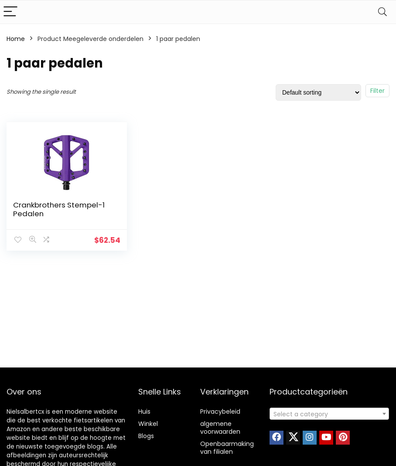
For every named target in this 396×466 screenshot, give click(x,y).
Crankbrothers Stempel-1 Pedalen (59, 209)
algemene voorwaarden (220, 427)
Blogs (146, 436)
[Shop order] (318, 92)
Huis (144, 411)
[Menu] (10, 12)
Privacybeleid (220, 411)
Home (16, 38)
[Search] (382, 12)
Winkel (148, 423)
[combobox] (329, 414)
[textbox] (329, 414)
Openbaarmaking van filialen (227, 447)
